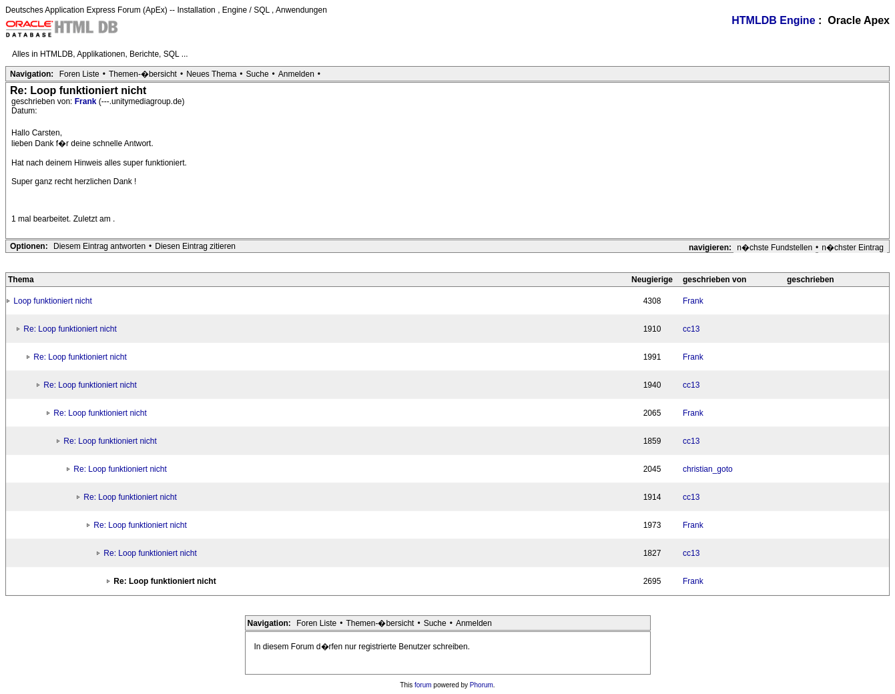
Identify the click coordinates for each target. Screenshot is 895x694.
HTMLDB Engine (773, 20)
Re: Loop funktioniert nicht (69, 329)
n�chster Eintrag (853, 247)
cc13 (691, 329)
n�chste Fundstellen (774, 247)
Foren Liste (79, 74)
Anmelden (296, 74)
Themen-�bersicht (143, 74)
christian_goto (708, 469)
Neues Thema (211, 74)
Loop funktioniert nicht (52, 301)
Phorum (481, 685)
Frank (87, 101)
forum (423, 685)
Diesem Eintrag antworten (99, 246)
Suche (257, 74)
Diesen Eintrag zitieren (195, 246)
